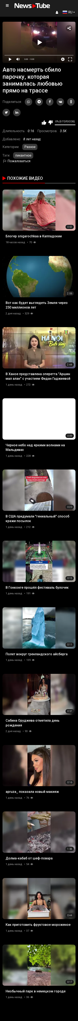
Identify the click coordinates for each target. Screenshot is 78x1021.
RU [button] (67, 12)
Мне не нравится (50, 122)
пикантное (23, 155)
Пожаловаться (16, 161)
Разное (30, 147)
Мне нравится (44, 122)
